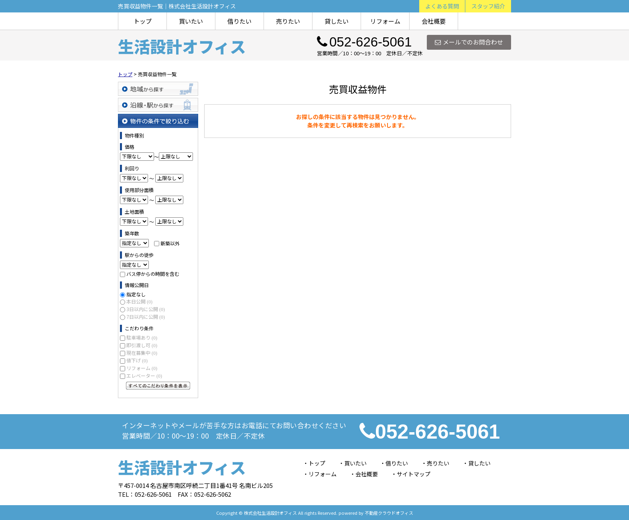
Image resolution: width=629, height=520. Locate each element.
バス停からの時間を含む (152, 273)
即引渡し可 (141, 345)
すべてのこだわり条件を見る (158, 386)
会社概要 (434, 21)
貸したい (337, 21)
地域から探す (158, 89)
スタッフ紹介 (488, 6)
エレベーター (144, 375)
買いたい (191, 21)
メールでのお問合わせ (469, 42)
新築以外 (170, 242)
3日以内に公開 (145, 309)
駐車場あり (141, 337)
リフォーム (385, 21)
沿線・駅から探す (158, 105)
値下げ (137, 360)
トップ (143, 21)
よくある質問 (442, 6)
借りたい (239, 21)
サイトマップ (413, 474)
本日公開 (139, 301)
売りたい (288, 21)
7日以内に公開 (145, 316)
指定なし (136, 294)
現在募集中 (141, 352)
